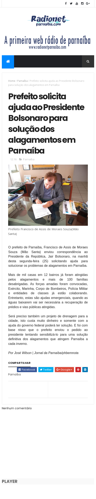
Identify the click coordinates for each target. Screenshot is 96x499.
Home (11, 81)
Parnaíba (22, 81)
